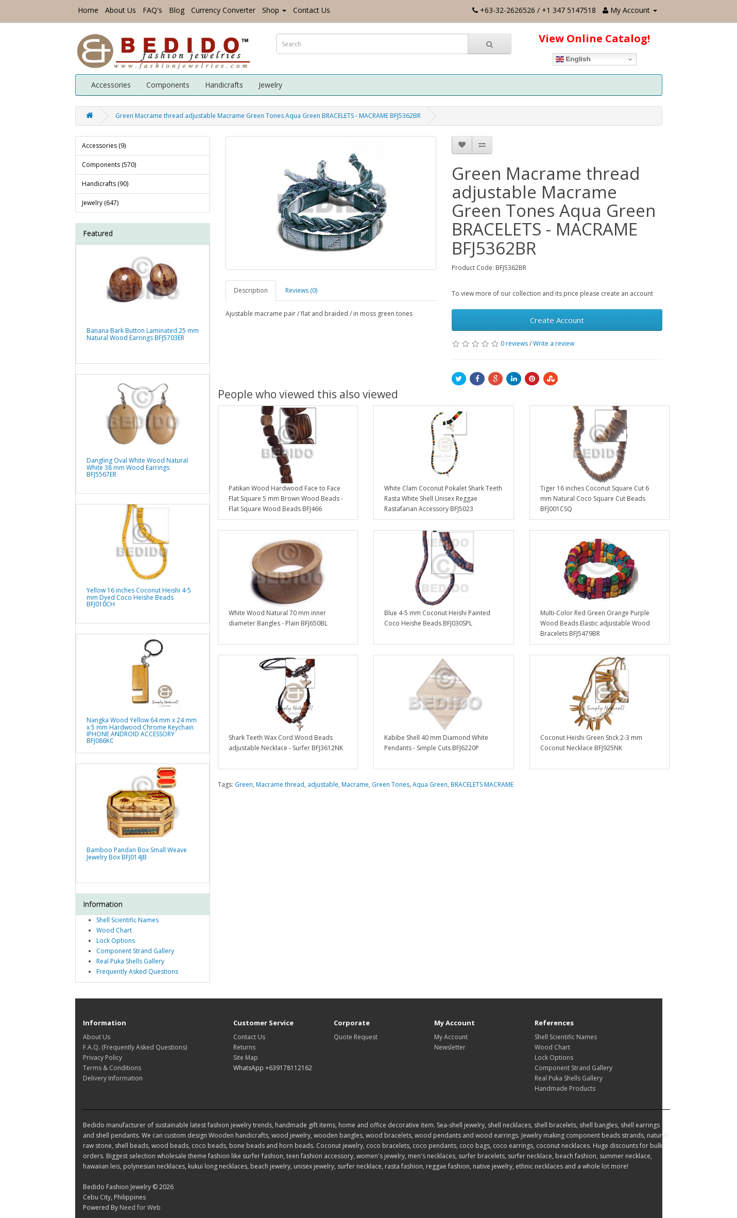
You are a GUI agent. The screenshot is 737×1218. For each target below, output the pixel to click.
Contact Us (311, 10)
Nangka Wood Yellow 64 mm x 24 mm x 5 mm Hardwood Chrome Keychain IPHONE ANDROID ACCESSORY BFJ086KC (142, 730)
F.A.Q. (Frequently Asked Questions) (135, 1047)
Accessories (111, 85)
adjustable (322, 784)
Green (244, 784)
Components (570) (109, 164)
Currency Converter (223, 10)
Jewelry (270, 85)
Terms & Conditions (112, 1067)
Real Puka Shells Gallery (130, 961)
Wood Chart (114, 930)
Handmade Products (565, 1088)
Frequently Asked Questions (137, 971)
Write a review (553, 343)
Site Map (245, 1057)
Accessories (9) (104, 145)
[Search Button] (489, 43)
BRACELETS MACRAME (482, 784)
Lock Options (115, 940)
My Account (451, 1037)
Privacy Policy (102, 1057)
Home (88, 10)
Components (168, 85)
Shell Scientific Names (127, 920)
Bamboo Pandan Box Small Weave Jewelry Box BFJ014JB (137, 853)
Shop (274, 10)
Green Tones (390, 784)
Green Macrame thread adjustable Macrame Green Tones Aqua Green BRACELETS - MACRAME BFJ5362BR (268, 115)
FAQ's (152, 10)
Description (251, 290)
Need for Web (140, 1207)
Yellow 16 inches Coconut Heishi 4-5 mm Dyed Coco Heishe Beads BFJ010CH (139, 597)
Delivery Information (113, 1078)
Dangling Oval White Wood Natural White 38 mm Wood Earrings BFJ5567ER (137, 467)
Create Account (557, 320)
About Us (120, 10)
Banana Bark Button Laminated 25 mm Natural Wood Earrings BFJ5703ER (143, 334)
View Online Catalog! (594, 38)
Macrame (355, 784)
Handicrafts (224, 85)
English (573, 59)
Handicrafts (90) (105, 183)
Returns (244, 1047)
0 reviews (514, 343)
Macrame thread (280, 784)
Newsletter (450, 1047)
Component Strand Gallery (135, 950)
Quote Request (356, 1037)
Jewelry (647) (100, 202)
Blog (176, 10)
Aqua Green (430, 784)
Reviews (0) (301, 290)
